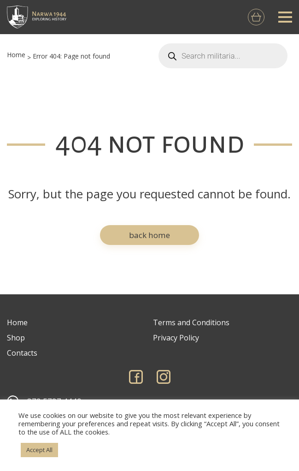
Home (16, 55)
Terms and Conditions (191, 322)
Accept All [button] (39, 450)
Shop (16, 338)
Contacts (22, 353)
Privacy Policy (176, 338)
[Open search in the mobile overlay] (223, 56)
